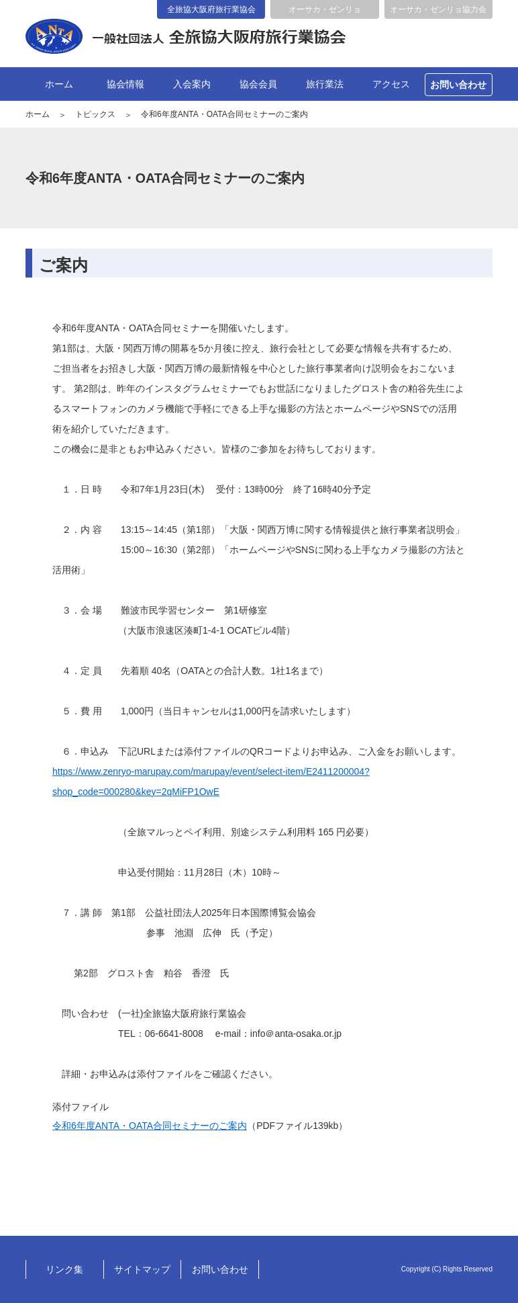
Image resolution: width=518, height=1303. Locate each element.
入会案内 (192, 84)
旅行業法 (325, 84)
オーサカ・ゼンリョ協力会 (438, 9)
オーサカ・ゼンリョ (325, 9)
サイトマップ (142, 1269)
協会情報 (125, 84)
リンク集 (64, 1269)
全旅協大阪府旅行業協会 (211, 9)
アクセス (391, 84)
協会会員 (258, 84)
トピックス (95, 114)
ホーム (59, 84)
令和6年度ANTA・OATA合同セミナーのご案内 (149, 1125)
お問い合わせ (458, 84)
